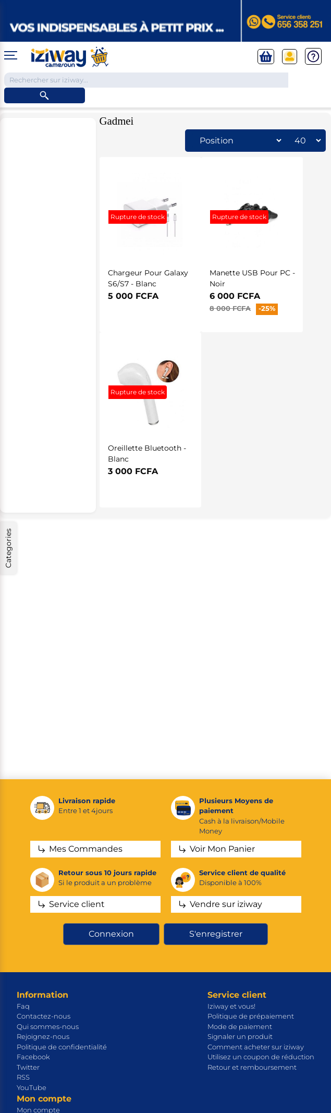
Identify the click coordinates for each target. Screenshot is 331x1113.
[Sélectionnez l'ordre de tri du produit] (237, 140)
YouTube (31, 1087)
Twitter (28, 1067)
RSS (23, 1077)
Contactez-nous (43, 1016)
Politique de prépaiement (250, 1016)
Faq (23, 1006)
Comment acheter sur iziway (255, 1047)
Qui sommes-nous (48, 1026)
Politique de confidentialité (62, 1047)
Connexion (111, 934)
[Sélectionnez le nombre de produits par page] (305, 140)
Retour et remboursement (252, 1067)
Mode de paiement (239, 1026)
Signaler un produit (240, 1036)
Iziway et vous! (231, 1006)
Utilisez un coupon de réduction (260, 1056)
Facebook (33, 1056)
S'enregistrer (215, 934)
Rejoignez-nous (43, 1036)
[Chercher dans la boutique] (146, 80)
